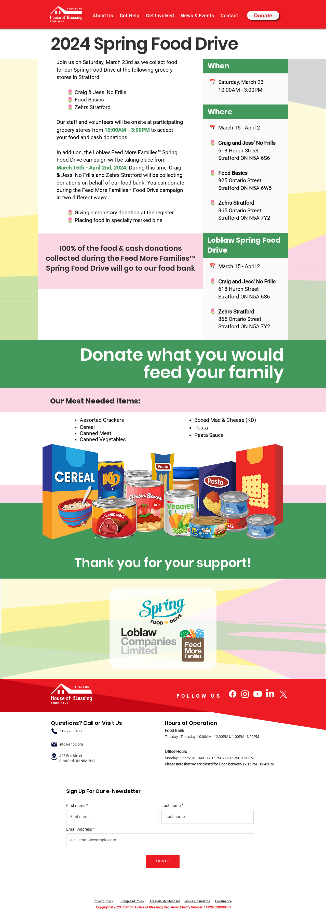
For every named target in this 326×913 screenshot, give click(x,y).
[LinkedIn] (270, 694)
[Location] (54, 756)
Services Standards (197, 901)
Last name (171, 806)
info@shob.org (71, 744)
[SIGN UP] (163, 861)
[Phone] (54, 731)
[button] (103, 15)
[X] (283, 694)
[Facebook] (233, 694)
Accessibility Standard (165, 901)
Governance (223, 901)
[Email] (54, 744)
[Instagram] (245, 694)
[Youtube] (258, 694)
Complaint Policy (132, 901)
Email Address (79, 829)
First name (75, 806)
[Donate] (263, 15)
